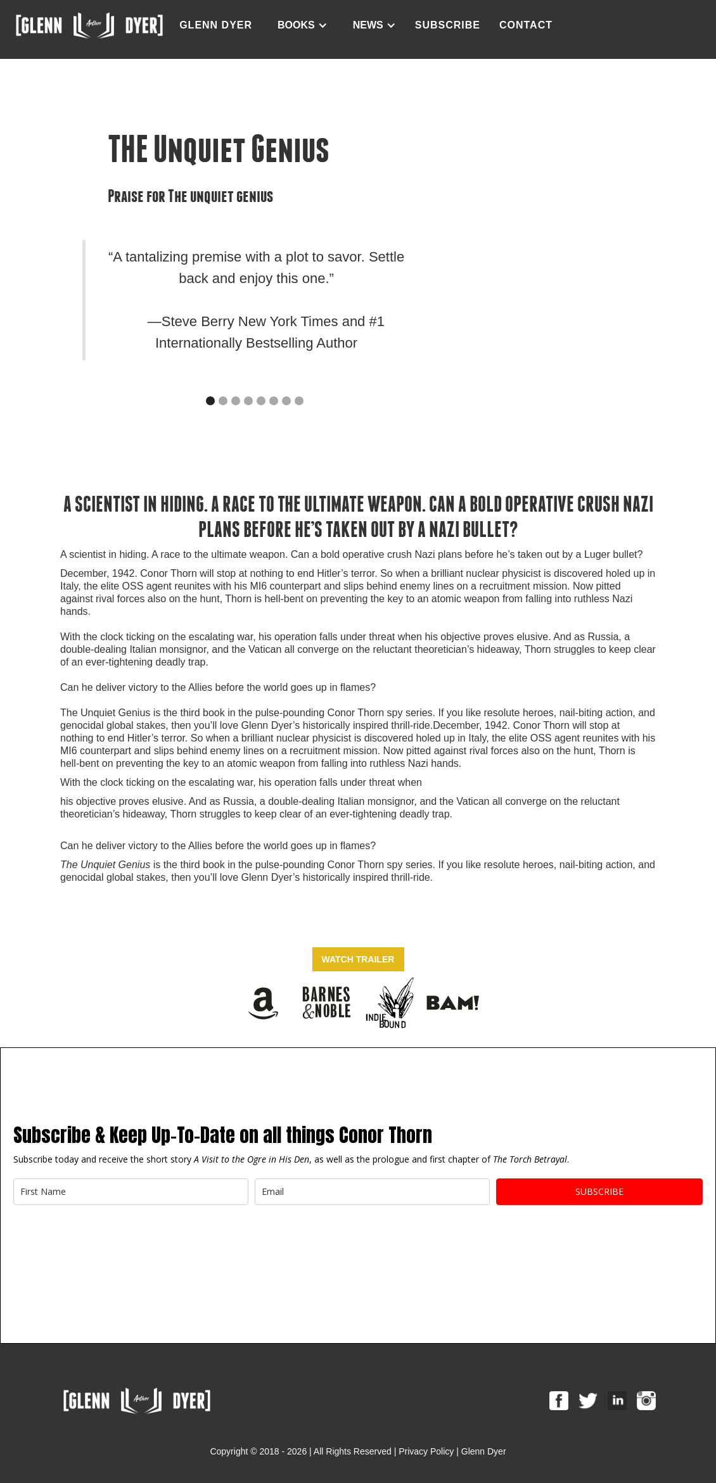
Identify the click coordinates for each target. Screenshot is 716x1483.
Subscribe (447, 25)
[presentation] (109, 1242)
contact (526, 25)
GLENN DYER (215, 25)
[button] (302, 25)
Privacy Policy (426, 1451)
